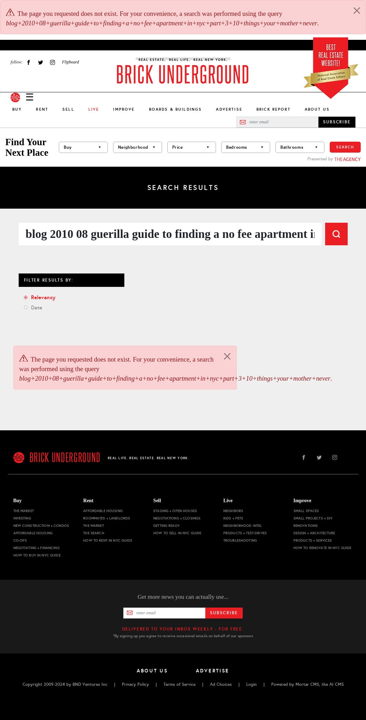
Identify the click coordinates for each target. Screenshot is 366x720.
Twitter (40, 62)
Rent (42, 109)
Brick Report (273, 109)
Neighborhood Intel (242, 525)
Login (251, 684)
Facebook (28, 62)
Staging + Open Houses (175, 511)
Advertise (229, 109)
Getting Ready (166, 525)
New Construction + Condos (41, 525)
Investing (22, 518)
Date (37, 307)
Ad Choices (221, 684)
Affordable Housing (33, 533)
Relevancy (43, 297)
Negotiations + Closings (176, 518)
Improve (124, 109)
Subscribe (224, 613)
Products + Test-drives (245, 533)
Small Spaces (306, 511)
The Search (93, 533)
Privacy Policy (135, 684)
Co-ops (20, 540)
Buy (17, 109)
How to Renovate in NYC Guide (322, 548)
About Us (317, 109)
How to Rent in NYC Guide (107, 540)
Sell (68, 109)
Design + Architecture (314, 533)
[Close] (357, 10)
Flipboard (70, 62)
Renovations (305, 525)
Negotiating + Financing (36, 548)
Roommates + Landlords (106, 518)
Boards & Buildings (175, 109)
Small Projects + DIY (313, 518)
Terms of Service (179, 684)
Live (227, 500)
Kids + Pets (233, 518)
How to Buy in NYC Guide (37, 555)
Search (345, 146)
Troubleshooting (240, 540)
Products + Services (312, 540)
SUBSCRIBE (337, 122)
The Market (23, 511)
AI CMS (336, 684)
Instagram (52, 62)
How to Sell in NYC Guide (177, 533)
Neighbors (233, 511)
